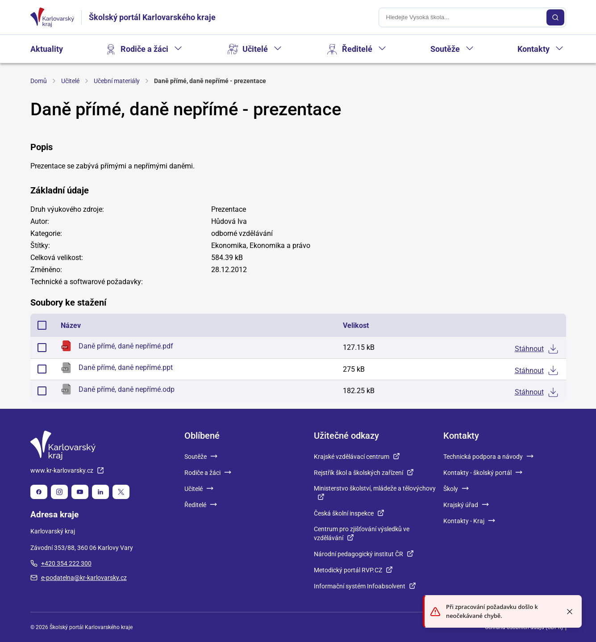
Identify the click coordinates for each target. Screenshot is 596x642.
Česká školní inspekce (349, 513)
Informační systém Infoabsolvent (365, 586)
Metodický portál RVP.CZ (353, 570)
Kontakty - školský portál (482, 472)
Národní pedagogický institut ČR (364, 554)
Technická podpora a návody (488, 456)
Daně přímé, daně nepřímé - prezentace (210, 80)
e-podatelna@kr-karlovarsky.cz (78, 577)
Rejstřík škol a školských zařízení (364, 472)
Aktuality (46, 49)
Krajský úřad (466, 504)
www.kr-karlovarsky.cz (67, 470)
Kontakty (533, 49)
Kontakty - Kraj (469, 521)
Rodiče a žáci (144, 49)
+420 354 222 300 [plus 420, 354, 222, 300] (61, 563)
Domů (38, 80)
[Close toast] (569, 611)
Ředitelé (357, 49)
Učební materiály (117, 80)
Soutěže (445, 49)
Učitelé (255, 49)
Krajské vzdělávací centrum (357, 456)
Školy (456, 488)
